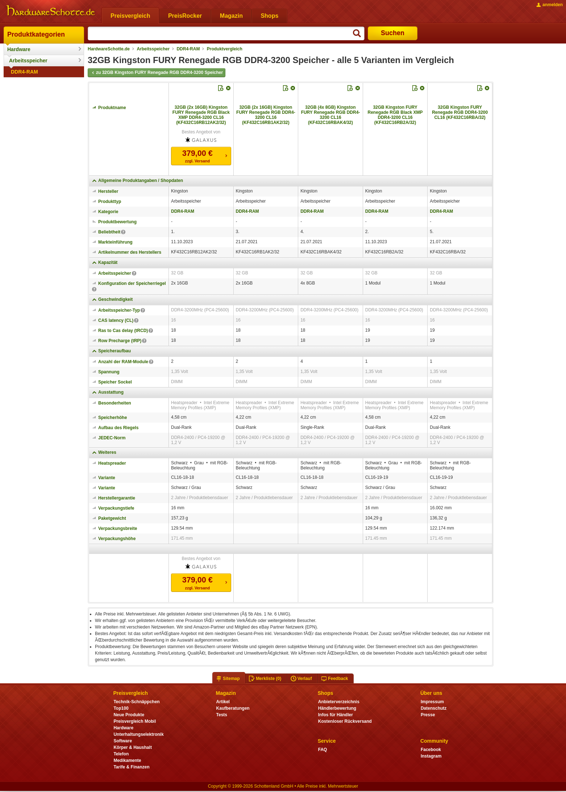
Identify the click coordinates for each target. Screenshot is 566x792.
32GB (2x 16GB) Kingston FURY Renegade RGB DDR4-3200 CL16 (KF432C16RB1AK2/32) (265, 115)
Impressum (432, 701)
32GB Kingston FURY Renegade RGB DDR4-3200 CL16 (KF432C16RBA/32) (460, 112)
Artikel (223, 701)
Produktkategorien (36, 34)
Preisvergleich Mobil (134, 721)
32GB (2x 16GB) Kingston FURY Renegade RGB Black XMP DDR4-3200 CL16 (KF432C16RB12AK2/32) (201, 115)
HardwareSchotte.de (109, 48)
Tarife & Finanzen (131, 767)
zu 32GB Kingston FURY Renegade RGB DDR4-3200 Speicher (156, 73)
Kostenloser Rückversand (345, 721)
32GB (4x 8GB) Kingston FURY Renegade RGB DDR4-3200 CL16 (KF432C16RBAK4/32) (330, 115)
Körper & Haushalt (132, 747)
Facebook (431, 749)
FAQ (322, 749)
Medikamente (127, 760)
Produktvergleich (224, 48)
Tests (222, 714)
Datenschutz (433, 708)
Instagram (431, 756)
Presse (428, 714)
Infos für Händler (335, 714)
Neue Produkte (128, 714)
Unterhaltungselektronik (138, 734)
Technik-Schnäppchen (136, 701)
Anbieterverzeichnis (338, 701)
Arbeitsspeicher (28, 60)
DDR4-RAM (24, 71)
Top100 (120, 708)
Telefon (121, 753)
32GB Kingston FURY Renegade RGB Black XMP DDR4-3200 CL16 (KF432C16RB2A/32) (395, 115)
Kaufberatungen (233, 708)
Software (122, 740)
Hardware (18, 49)
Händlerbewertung (337, 708)
